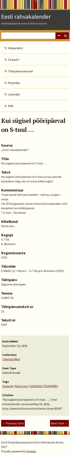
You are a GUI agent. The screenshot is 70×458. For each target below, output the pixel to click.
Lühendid (14, 94)
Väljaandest (15, 48)
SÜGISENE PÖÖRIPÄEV (43, 386)
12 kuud (13, 59)
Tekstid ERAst (11, 359)
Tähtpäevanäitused (20, 71)
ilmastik (7, 386)
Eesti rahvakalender (26, 16)
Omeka (31, 451)
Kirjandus (14, 83)
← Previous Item (13, 423)
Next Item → (59, 423)
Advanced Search (58, 35)
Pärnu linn (21, 386)
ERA (10, 106)
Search (65, 35)
